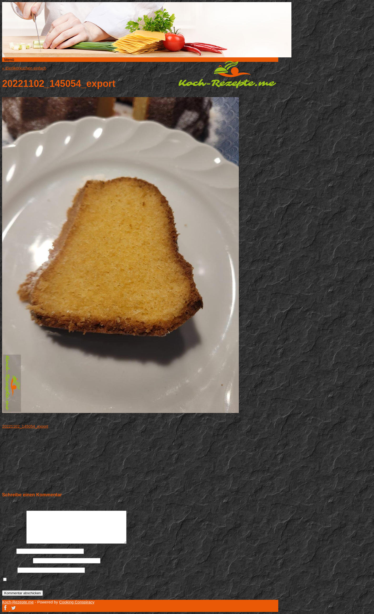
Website (9, 570)
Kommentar (13, 542)
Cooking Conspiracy (76, 602)
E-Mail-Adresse (17, 560)
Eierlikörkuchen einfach (24, 68)
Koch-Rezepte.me (227, 74)
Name (8, 551)
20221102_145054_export (25, 426)
